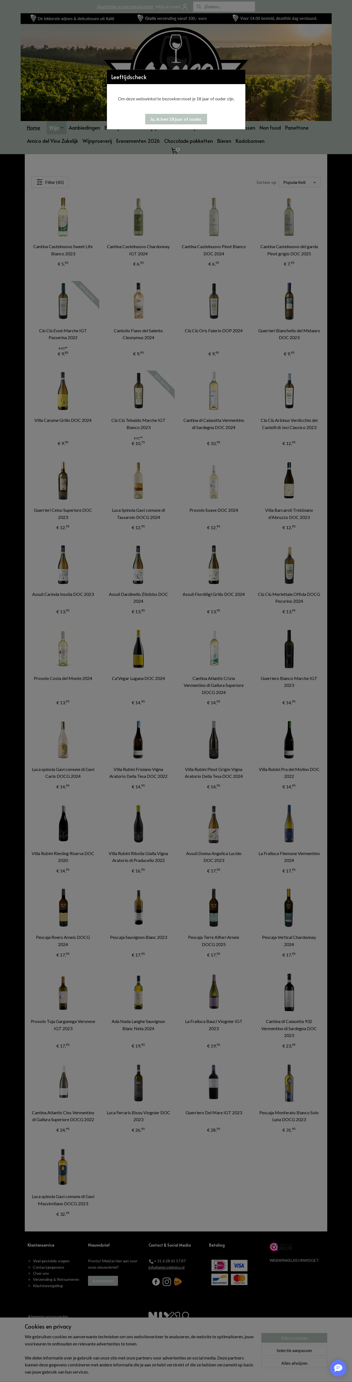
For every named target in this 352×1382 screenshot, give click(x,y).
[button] (176, 119)
